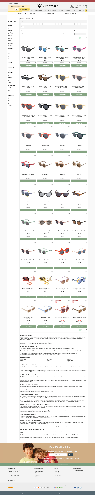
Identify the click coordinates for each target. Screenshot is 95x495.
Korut (9, 58)
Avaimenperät (10, 27)
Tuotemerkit (30, 10)
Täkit (9, 98)
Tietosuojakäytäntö (60, 493)
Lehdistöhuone (58, 472)
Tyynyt (9, 97)
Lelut (75, 10)
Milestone (69, 361)
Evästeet (79, 493)
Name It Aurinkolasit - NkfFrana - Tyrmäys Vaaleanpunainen (79, 58)
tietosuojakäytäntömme (63, 464)
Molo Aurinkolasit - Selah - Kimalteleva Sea (45, 318)
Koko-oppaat (37, 476)
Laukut (9, 70)
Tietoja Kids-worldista (59, 470)
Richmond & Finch (23, 361)
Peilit (9, 80)
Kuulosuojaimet (11, 67)
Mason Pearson (23, 359)
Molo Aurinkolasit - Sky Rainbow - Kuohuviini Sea (79, 289)
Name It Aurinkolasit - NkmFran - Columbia (62, 58)
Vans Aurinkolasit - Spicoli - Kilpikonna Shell (62, 203)
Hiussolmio (10, 40)
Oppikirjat (10, 77)
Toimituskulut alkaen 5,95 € (71, 13)
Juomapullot (10, 48)
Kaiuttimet (10, 50)
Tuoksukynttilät (11, 95)
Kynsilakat (10, 69)
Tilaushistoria (37, 474)
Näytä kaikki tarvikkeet (12, 21)
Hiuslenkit (10, 35)
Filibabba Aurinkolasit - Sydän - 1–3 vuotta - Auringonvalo (62, 87)
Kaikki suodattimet (80, 33)
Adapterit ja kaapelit (11, 23)
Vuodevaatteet (10, 103)
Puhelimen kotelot (11, 85)
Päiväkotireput (10, 88)
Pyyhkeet (9, 87)
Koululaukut (10, 62)
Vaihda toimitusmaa (24, 9)
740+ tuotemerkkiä (49, 13)
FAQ (56, 474)
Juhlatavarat (10, 45)
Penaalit (9, 82)
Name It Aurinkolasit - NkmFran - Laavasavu (45, 58)
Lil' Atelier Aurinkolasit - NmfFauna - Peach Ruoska (62, 174)
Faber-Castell (70, 360)
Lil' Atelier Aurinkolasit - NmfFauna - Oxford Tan (79, 174)
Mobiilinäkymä (84, 493)
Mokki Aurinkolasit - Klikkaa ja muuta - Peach (28, 289)
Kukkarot (9, 64)
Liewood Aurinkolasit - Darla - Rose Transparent (62, 231)
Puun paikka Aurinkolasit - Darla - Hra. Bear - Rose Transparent (45, 231)
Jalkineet (48, 10)
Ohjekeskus (37, 475)
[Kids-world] (47, 6)
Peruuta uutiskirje (58, 475)
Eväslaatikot (10, 28)
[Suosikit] (35, 40)
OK (16, 9)
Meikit (9, 74)
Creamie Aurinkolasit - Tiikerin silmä (79, 203)
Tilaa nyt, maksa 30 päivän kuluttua (26, 13)
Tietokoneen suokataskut (12, 93)
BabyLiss (69, 359)
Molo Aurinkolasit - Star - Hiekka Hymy (79, 318)
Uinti (9, 100)
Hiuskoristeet (10, 33)
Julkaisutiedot (67, 493)
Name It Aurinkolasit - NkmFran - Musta (28, 58)
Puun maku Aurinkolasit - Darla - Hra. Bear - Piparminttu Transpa (28, 231)
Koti (8, 16)
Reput (9, 90)
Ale (86, 10)
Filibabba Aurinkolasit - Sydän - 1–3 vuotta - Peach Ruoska (79, 87)
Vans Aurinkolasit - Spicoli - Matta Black (45, 203)
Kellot (9, 53)
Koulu (9, 60)
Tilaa (70, 454)
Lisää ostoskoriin (28, 65)
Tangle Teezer (49, 359)
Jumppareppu (10, 46)
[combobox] (28, 62)
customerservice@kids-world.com (19, 470)
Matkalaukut (10, 72)
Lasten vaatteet (39, 10)
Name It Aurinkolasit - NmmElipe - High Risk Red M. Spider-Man (28, 174)
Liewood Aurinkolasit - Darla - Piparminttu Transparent (45, 260)
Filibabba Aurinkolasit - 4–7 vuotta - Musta (45, 116)
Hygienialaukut (10, 43)
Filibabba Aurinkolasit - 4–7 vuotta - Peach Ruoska (28, 145)
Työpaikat (57, 471)
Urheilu (54, 10)
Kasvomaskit (10, 51)
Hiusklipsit (10, 32)
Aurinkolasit (18, 16)
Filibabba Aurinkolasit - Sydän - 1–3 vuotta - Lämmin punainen (28, 116)
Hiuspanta (10, 38)
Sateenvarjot (10, 92)
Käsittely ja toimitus (39, 471)
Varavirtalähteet (11, 102)
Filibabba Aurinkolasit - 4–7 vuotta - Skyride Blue (62, 145)
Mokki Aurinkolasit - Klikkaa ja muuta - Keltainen (45, 289)
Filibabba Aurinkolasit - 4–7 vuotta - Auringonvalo (79, 116)
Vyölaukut (10, 105)
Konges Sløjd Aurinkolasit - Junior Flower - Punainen (62, 260)
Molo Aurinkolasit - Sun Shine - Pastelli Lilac (62, 289)
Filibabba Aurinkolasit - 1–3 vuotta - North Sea (79, 145)
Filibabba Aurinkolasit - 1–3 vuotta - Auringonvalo (62, 116)
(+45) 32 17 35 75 (14, 471)
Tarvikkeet (62, 10)
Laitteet (68, 10)
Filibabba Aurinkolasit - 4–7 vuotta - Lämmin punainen (45, 145)
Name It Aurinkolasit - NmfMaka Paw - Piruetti (28, 203)
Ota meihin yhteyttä (39, 470)
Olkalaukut (10, 75)
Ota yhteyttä (11, 468)
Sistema (48, 360)
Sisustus (81, 10)
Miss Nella (22, 360)
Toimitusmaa (73, 493)
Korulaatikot (10, 56)
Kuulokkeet (10, 65)
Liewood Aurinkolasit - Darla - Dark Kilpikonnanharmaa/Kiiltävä (79, 231)
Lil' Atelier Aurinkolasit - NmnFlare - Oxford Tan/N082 (45, 174)
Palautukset (37, 472)
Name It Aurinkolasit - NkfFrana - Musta (28, 87)
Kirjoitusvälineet (11, 55)
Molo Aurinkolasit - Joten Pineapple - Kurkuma (62, 318)
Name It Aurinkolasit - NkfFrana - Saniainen (45, 87)
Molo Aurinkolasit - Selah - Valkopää (28, 318)
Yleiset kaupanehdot (51, 493)
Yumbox (48, 361)
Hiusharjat (10, 30)
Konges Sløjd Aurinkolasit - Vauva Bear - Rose (79, 260)
